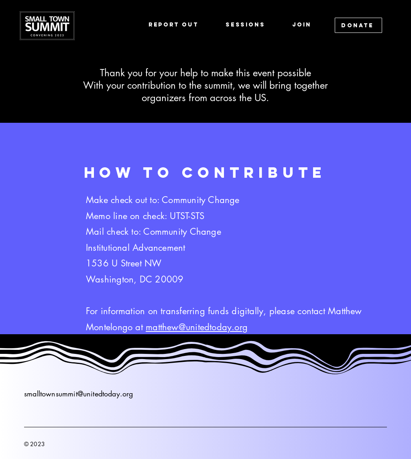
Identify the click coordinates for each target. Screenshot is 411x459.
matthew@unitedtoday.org (197, 327)
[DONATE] (358, 25)
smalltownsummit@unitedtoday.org (78, 393)
